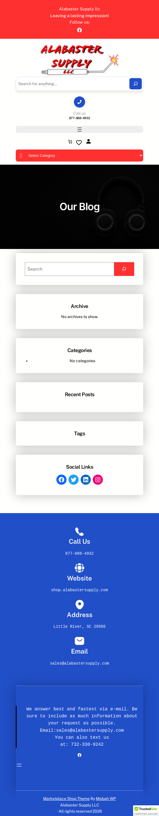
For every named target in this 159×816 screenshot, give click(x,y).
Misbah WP (106, 795)
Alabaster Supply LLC (79, 801)
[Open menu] (79, 129)
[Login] (88, 141)
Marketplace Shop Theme (66, 795)
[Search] (135, 83)
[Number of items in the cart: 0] (70, 142)
